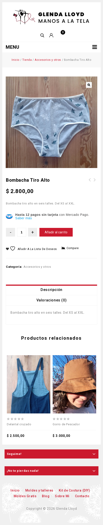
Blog (45, 496)
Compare (73, 248)
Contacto (82, 496)
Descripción (51, 290)
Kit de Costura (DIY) (74, 490)
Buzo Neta (94, 182)
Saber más (23, 218)
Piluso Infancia (89, 182)
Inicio (15, 59)
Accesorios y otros (48, 59)
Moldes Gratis (25, 496)
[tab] (51, 290)
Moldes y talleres (39, 490)
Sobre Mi (62, 496)
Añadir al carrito (56, 232)
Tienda (27, 59)
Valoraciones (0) (51, 300)
